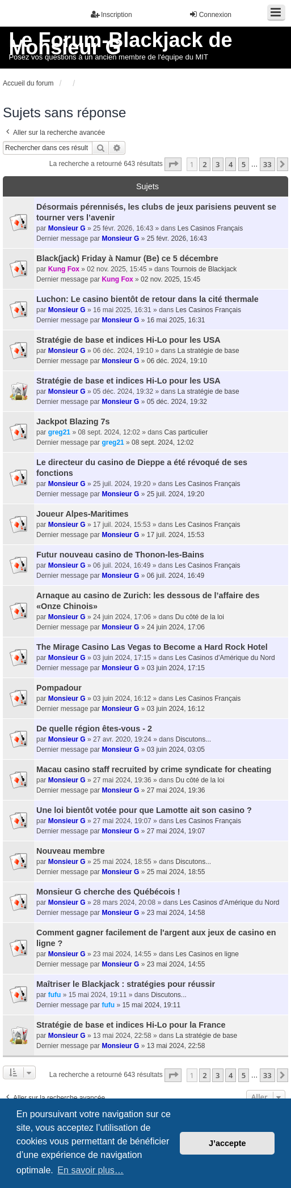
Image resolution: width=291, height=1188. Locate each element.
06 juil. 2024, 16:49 (175, 576)
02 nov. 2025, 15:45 (170, 279)
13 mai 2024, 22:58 (176, 1046)
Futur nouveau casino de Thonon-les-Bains (120, 554)
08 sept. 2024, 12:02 (162, 442)
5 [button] (244, 164)
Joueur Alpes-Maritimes (82, 513)
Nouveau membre (70, 850)
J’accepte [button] (227, 1143)
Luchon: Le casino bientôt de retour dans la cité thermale (147, 299)
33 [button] (267, 164)
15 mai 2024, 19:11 (151, 1005)
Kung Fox (63, 269)
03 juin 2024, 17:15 (176, 668)
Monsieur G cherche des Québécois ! (108, 891)
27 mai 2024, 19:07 (176, 831)
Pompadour (59, 687)
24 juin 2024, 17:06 (176, 627)
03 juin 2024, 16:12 (176, 709)
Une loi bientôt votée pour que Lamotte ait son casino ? (144, 810)
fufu (54, 995)
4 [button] (231, 164)
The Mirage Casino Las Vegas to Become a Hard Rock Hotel (152, 647)
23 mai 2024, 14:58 (176, 913)
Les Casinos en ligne (207, 954)
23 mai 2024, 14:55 (176, 964)
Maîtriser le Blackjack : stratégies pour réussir (125, 984)
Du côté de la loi (199, 617)
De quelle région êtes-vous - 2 (94, 728)
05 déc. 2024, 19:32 (177, 402)
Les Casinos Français (210, 228)
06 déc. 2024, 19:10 (177, 361)
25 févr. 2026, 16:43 (177, 238)
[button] (173, 164)
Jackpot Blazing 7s (73, 421)
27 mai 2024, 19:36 (176, 790)
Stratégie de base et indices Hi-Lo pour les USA (128, 339)
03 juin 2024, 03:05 (176, 749)
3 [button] (218, 164)
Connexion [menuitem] (210, 14)
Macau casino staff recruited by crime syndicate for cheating (153, 769)
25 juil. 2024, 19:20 (175, 494)
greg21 (59, 432)
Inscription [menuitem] (111, 14)
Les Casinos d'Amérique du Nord (225, 658)
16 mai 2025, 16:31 (176, 320)
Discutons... (194, 739)
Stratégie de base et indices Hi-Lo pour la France (130, 1024)
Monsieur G (67, 228)
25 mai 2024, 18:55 (176, 872)
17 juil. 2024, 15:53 (175, 535)
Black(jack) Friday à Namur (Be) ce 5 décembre (127, 258)
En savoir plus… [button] (90, 1170)
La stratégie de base (208, 351)
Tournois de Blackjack (204, 269)
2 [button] (204, 164)
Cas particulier (186, 432)
